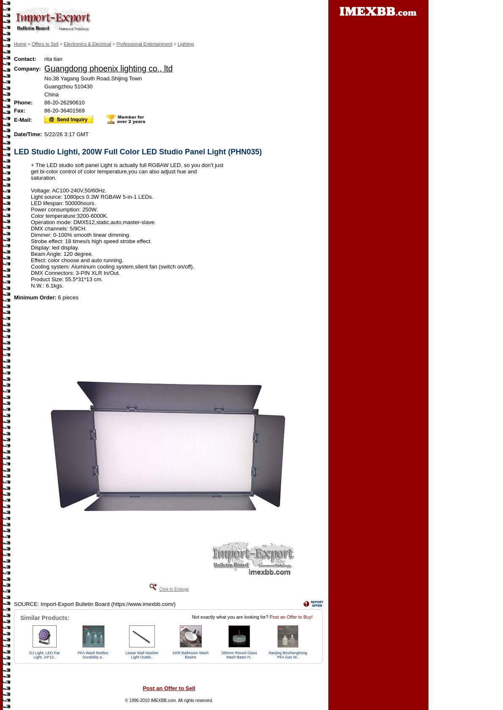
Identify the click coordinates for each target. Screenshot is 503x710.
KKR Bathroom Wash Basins (191, 655)
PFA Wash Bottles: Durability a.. (93, 655)
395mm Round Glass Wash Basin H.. (239, 655)
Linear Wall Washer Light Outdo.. (142, 655)
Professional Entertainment (144, 44)
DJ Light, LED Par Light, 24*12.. (44, 655)
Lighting (186, 44)
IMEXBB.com (163, 700)
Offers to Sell (45, 44)
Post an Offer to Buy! (291, 617)
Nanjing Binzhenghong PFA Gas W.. (288, 655)
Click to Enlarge (174, 589)
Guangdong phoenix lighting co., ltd (108, 68)
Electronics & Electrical (87, 44)
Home (20, 44)
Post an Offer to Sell (169, 688)
